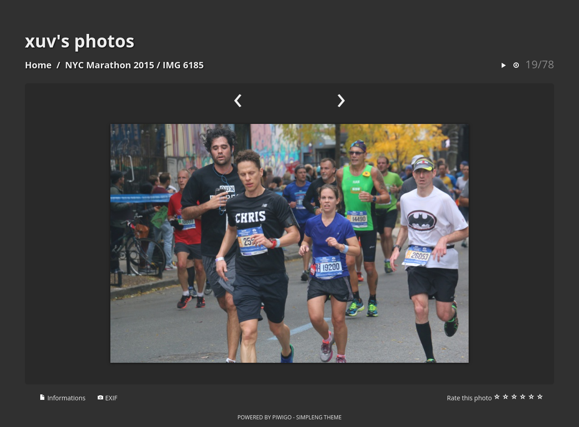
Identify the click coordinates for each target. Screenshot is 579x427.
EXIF (107, 398)
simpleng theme (319, 417)
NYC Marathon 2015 (109, 65)
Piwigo (282, 417)
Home (38, 65)
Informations (62, 398)
